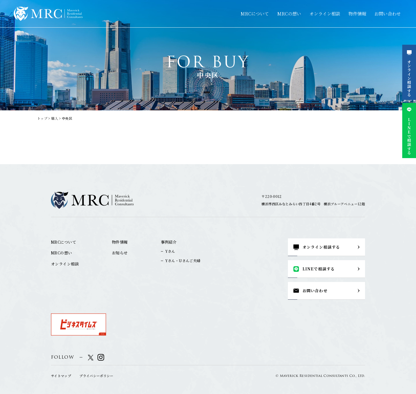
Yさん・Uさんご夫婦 (183, 260)
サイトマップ (61, 375)
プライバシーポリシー (96, 375)
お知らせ (120, 252)
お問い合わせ (387, 13)
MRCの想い (289, 13)
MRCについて (255, 13)
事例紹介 (169, 242)
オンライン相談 (324, 13)
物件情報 (357, 13)
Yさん (170, 251)
